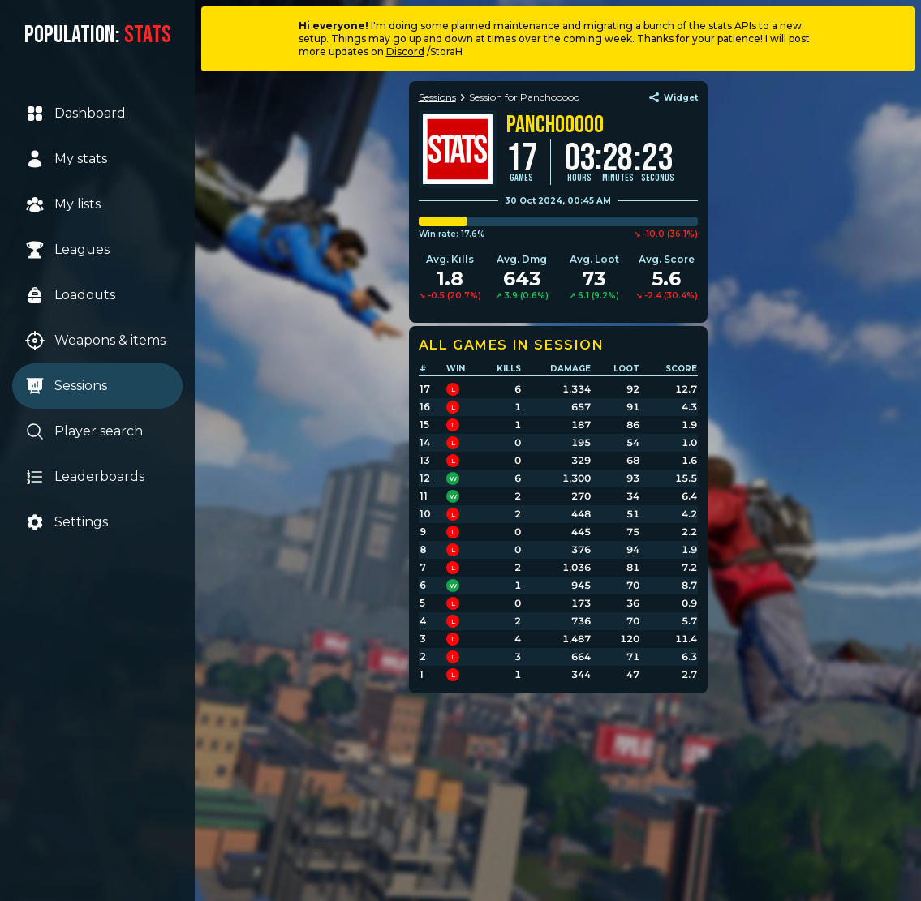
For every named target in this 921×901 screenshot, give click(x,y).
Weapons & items (96, 340)
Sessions (67, 386)
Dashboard (76, 113)
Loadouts (71, 295)
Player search (85, 431)
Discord (405, 51)
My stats (67, 159)
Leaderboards (85, 477)
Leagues (68, 250)
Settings (67, 522)
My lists (63, 204)
